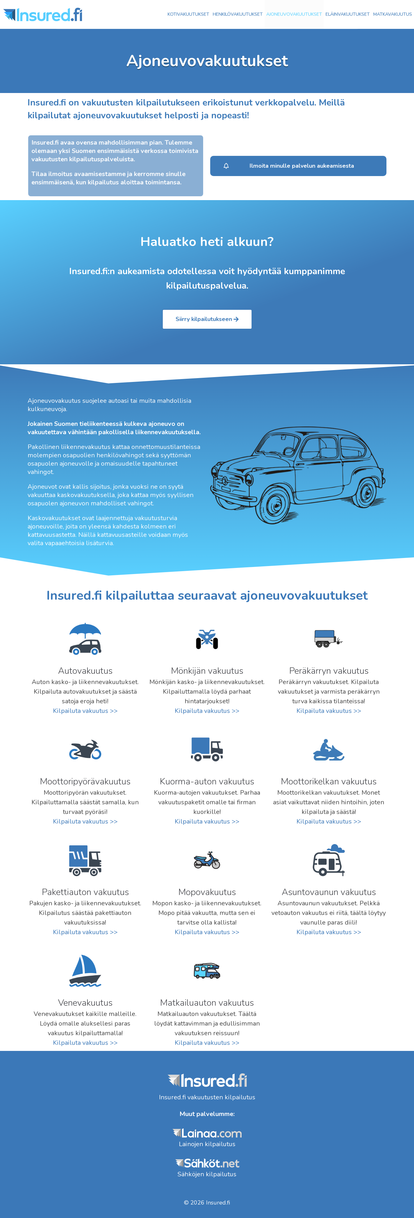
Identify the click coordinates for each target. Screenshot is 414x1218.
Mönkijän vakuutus (207, 671)
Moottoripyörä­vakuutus (85, 781)
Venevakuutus (85, 1003)
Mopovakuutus (207, 892)
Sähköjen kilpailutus (207, 1174)
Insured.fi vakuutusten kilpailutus (207, 1097)
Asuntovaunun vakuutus (329, 892)
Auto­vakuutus (85, 671)
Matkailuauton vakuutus (207, 1003)
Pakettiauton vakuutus (85, 892)
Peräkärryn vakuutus (328, 671)
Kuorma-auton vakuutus (207, 781)
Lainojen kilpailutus (207, 1144)
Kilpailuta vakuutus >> (85, 710)
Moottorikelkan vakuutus (329, 781)
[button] (298, 166)
